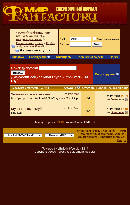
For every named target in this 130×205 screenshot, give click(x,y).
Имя (62, 38)
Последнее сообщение (112, 87)
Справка (18, 57)
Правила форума (112, 136)
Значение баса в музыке (30, 94)
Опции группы (105, 74)
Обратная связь (88, 130)
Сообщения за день (90, 57)
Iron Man (73, 93)
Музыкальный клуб (31, 46)
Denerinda (117, 99)
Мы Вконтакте (87, 136)
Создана (70, 87)
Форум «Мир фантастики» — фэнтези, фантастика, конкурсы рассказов (35, 36)
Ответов (88, 87)
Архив (119, 133)
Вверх (121, 140)
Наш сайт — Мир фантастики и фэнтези (103, 132)
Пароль (64, 44)
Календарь (63, 57)
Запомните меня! (106, 39)
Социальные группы (29, 43)
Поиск (114, 57)
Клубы (50, 43)
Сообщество (39, 57)
